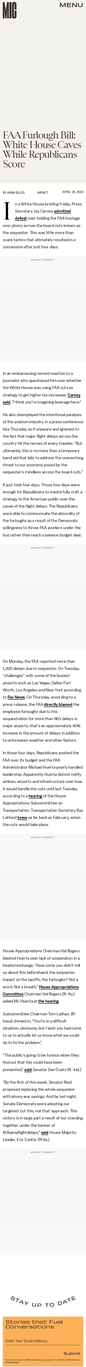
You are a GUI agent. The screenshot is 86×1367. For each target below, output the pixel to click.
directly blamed (58, 704)
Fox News (16, 697)
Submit (72, 1353)
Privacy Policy (12, 1362)
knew (22, 817)
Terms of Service (66, 1360)
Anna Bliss (16, 192)
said (28, 1070)
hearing (35, 796)
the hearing (48, 1001)
